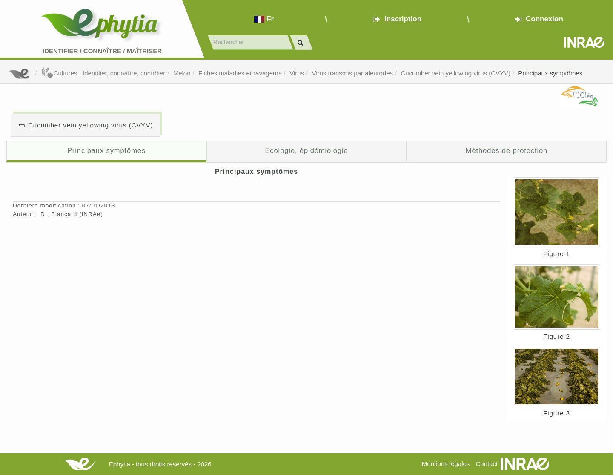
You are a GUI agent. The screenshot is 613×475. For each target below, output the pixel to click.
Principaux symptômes (550, 73)
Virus (296, 73)
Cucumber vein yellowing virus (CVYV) (455, 73)
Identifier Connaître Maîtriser (102, 51)
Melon (182, 73)
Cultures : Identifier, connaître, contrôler (103, 73)
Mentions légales (446, 463)
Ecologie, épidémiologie (306, 150)
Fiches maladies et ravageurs (240, 73)
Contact (487, 463)
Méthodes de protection (506, 150)
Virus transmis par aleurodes (352, 73)
